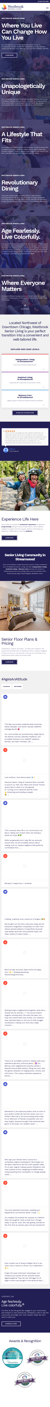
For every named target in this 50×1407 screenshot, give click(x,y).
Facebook (6, 686)
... (32, 742)
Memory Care (24, 569)
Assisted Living (11, 569)
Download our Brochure (25, 412)
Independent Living (39, 567)
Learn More (9, 55)
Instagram (17, 686)
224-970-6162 (43, 1)
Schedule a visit (11, 1323)
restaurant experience (28, 524)
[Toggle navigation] (47, 8)
